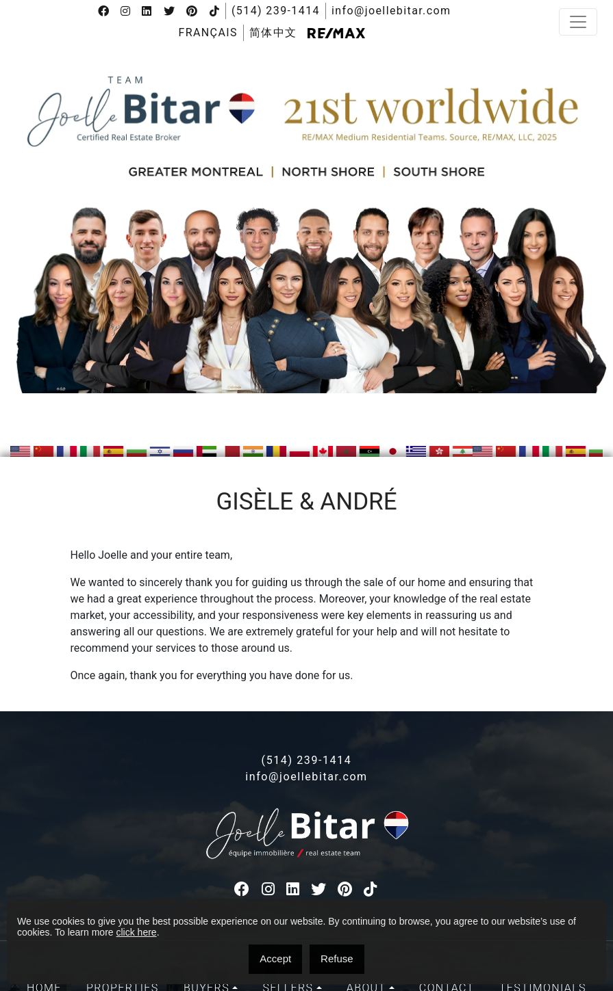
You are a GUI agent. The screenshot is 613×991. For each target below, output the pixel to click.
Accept (275, 958)
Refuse (337, 958)
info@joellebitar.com (391, 10)
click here (136, 932)
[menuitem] (207, 33)
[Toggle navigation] (578, 22)
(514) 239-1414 (276, 10)
